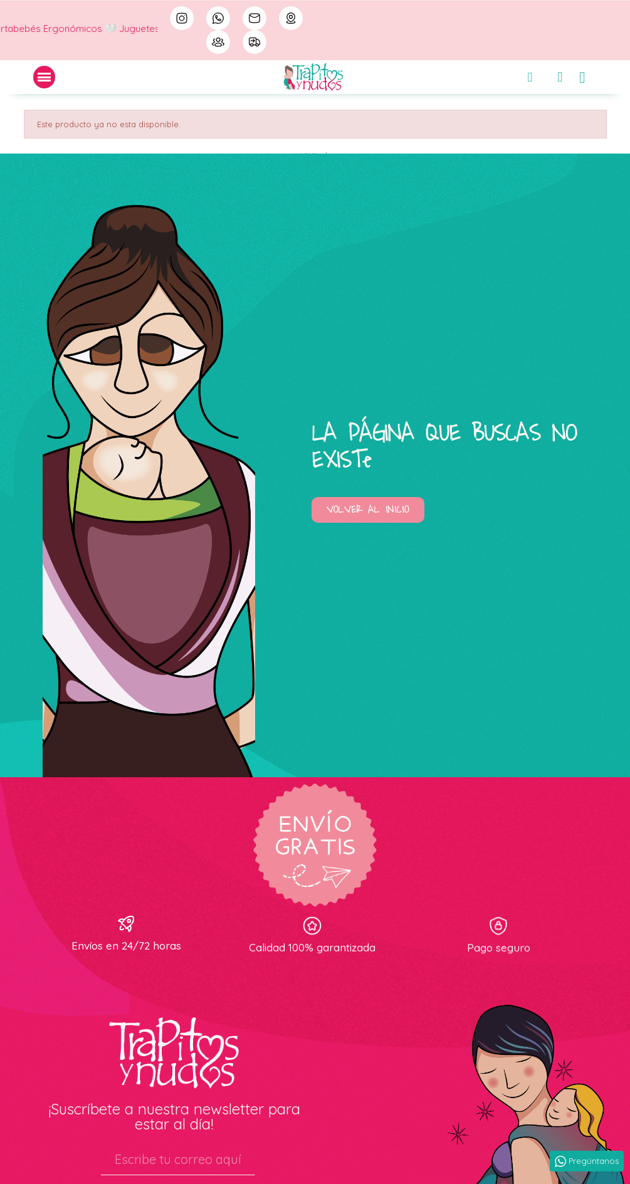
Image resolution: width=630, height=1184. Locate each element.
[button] (368, 510)
